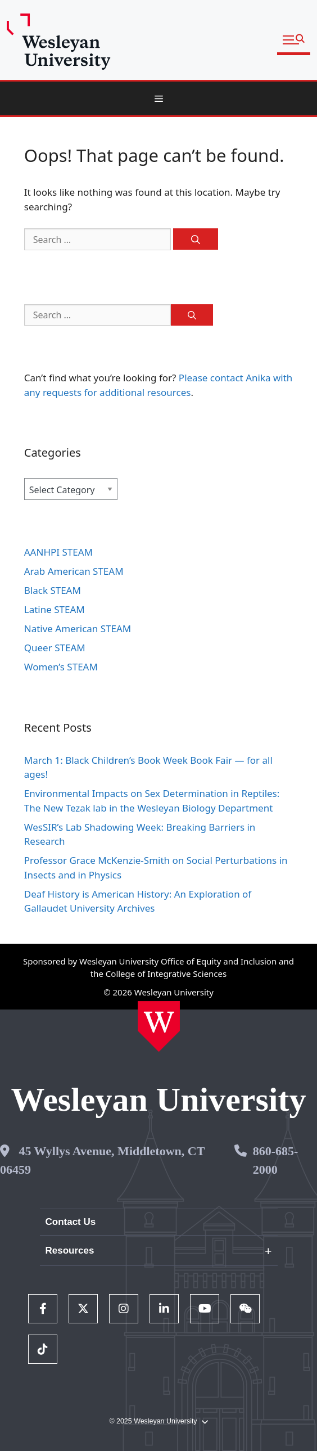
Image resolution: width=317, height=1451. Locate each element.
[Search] (195, 239)
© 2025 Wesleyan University (158, 1421)
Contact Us (71, 1221)
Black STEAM (52, 590)
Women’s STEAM (61, 666)
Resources (70, 1250)
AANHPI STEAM (58, 552)
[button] (293, 40)
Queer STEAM (54, 647)
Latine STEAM (54, 609)
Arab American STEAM (74, 571)
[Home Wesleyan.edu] (159, 1026)
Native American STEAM (78, 628)
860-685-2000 (275, 1160)
